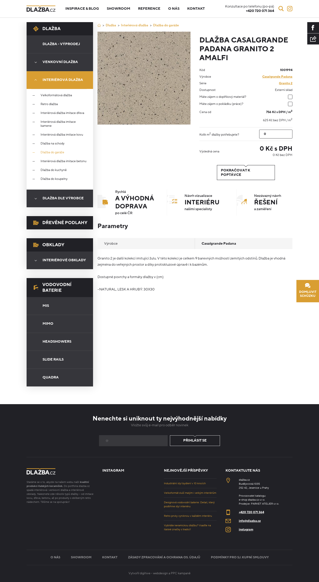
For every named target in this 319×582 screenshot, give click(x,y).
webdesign (160, 573)
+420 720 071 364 (251, 512)
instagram (246, 529)
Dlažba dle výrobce (57, 198)
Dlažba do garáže (52, 152)
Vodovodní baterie (52, 287)
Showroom (118, 8)
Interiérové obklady (58, 260)
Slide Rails (53, 359)
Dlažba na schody (52, 144)
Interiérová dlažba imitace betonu (63, 161)
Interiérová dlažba (57, 80)
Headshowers (57, 341)
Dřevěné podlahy (60, 223)
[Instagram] (289, 8)
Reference (149, 8)
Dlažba (46, 29)
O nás (173, 8)
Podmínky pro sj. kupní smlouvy (240, 557)
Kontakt (196, 8)
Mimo (48, 323)
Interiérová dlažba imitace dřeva (62, 113)
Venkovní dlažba (54, 62)
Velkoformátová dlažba (56, 95)
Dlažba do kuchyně (54, 170)
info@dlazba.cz (250, 521)
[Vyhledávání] (281, 8)
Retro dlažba (49, 104)
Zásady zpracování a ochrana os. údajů (164, 557)
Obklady (48, 245)
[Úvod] (99, 25)
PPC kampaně (181, 573)
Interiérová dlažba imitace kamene (58, 124)
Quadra (51, 377)
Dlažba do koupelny (54, 179)
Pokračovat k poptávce (246, 172)
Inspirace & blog (82, 8)
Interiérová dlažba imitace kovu (62, 135)
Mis (46, 305)
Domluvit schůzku (307, 290)
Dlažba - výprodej (61, 44)
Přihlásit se (195, 440)
